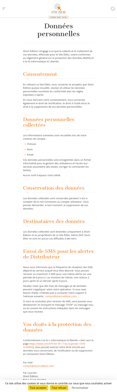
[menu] (4, 8)
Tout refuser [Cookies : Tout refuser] (59, 388)
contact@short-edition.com (60, 296)
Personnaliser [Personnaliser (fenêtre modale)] (80, 388)
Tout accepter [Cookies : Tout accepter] (38, 388)
